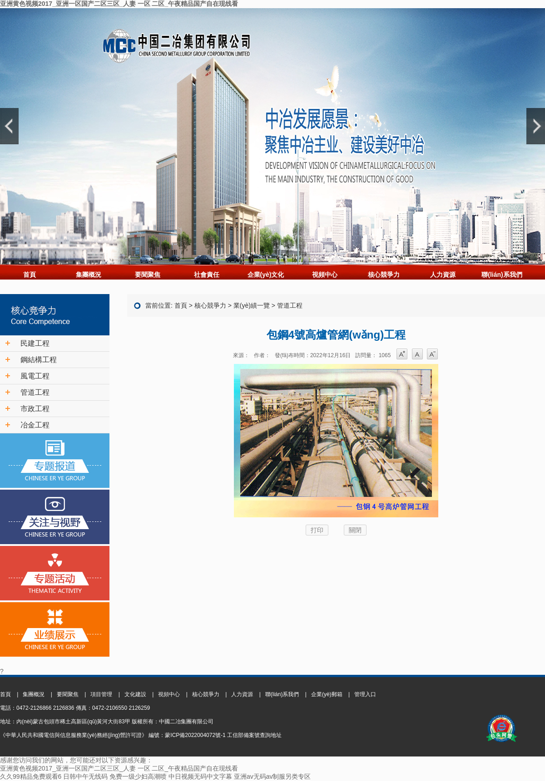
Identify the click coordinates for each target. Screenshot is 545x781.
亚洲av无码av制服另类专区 (272, 776)
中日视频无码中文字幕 (200, 776)
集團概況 (88, 274)
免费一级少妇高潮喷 (138, 776)
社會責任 (206, 274)
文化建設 (135, 694)
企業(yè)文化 (266, 274)
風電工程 (35, 376)
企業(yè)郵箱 (326, 694)
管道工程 (35, 392)
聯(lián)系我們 (501, 274)
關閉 (355, 530)
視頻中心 (324, 274)
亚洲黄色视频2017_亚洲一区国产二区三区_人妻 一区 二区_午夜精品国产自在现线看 (119, 3)
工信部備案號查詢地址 (254, 735)
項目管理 (101, 694)
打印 (317, 530)
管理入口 (365, 694)
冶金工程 (35, 425)
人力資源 (443, 274)
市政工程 (35, 409)
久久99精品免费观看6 (30, 776)
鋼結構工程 (38, 359)
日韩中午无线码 (85, 776)
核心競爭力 (384, 274)
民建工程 (35, 343)
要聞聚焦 (147, 274)
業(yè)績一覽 (251, 305)
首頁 (29, 274)
